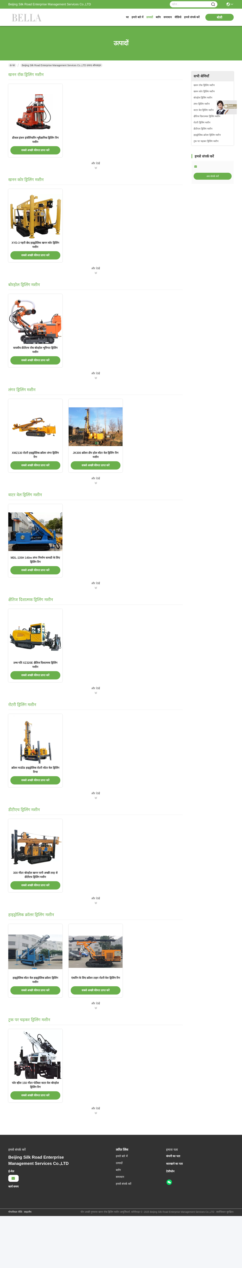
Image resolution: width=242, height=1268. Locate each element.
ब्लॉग (158, 17)
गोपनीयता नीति (15, 1263)
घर (127, 17)
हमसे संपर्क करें (192, 17)
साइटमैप (27, 1263)
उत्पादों (149, 17)
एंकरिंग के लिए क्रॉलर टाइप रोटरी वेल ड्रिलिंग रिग (95, 1024)
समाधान (168, 17)
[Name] (213, 4)
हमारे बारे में (137, 17)
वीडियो (178, 17)
